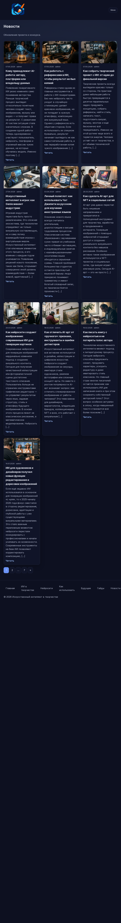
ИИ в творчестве (27, 588)
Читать (10, 159)
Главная (10, 588)
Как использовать (67, 588)
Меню (113, 10)
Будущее (86, 588)
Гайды (100, 588)
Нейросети (46, 588)
